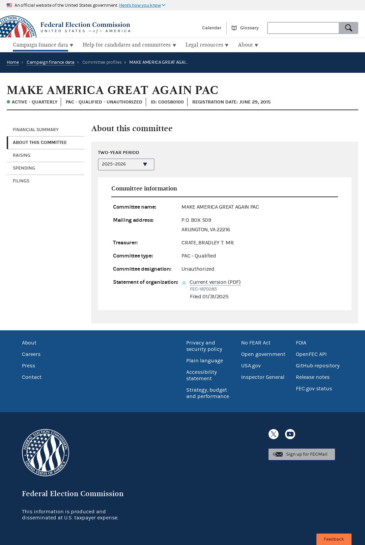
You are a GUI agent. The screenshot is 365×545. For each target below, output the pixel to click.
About (29, 342)
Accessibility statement (201, 374)
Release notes (313, 376)
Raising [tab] (21, 154)
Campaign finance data (51, 61)
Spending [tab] (24, 167)
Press (28, 365)
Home (13, 61)
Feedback (334, 539)
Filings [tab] (21, 180)
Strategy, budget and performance (207, 392)
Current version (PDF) (215, 281)
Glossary (249, 28)
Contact (31, 376)
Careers (31, 354)
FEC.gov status (314, 388)
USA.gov (251, 365)
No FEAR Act (256, 342)
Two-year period (118, 151)
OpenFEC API (311, 354)
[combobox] (303, 28)
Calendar (211, 28)
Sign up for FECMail (307, 453)
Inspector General (262, 376)
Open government (263, 354)
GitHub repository (318, 365)
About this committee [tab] (40, 142)
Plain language (204, 360)
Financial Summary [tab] (36, 129)
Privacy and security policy (204, 345)
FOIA (301, 342)
